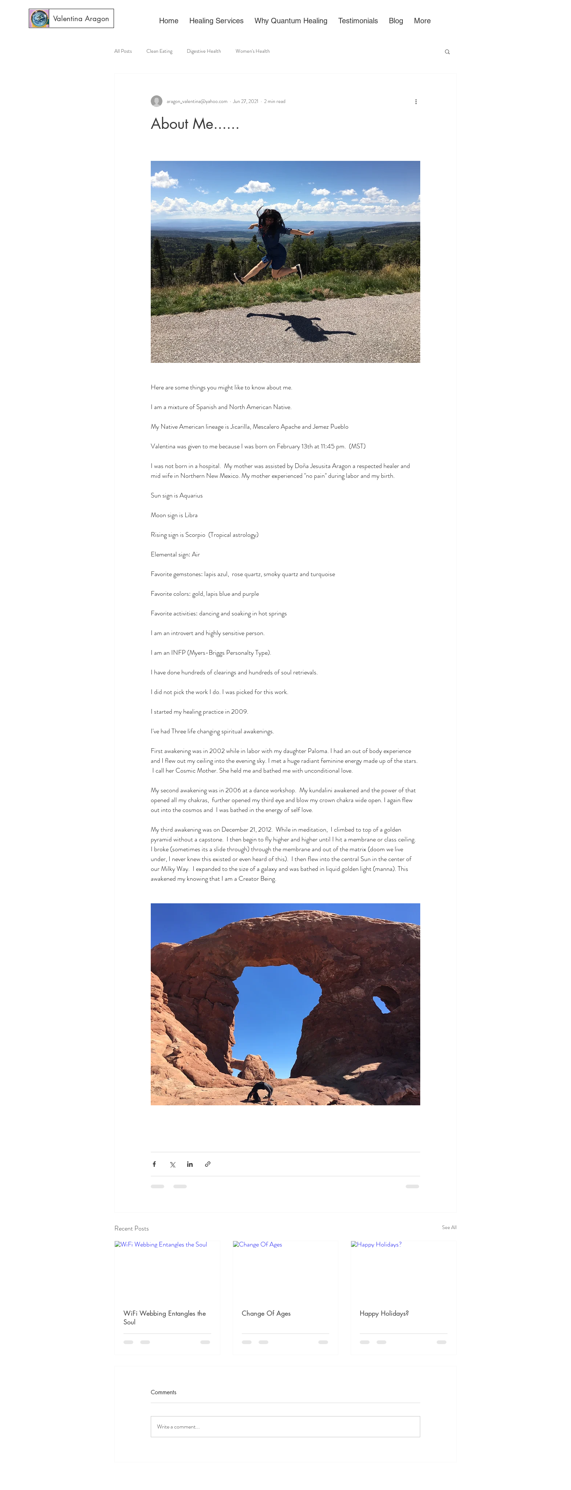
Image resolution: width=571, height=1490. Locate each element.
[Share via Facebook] (154, 1164)
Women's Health (253, 51)
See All (449, 1227)
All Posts (123, 51)
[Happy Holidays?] (403, 1270)
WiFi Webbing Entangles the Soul (164, 1317)
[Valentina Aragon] (81, 18)
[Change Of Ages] (285, 1270)
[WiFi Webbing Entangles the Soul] (167, 1270)
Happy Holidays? (384, 1313)
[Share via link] (207, 1164)
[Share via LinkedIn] (189, 1164)
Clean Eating (159, 51)
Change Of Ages (266, 1313)
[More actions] (415, 101)
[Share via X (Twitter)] (172, 1164)
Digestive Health (204, 51)
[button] (447, 51)
